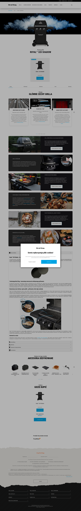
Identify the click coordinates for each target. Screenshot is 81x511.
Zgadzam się (49, 261)
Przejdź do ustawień (32, 261)
